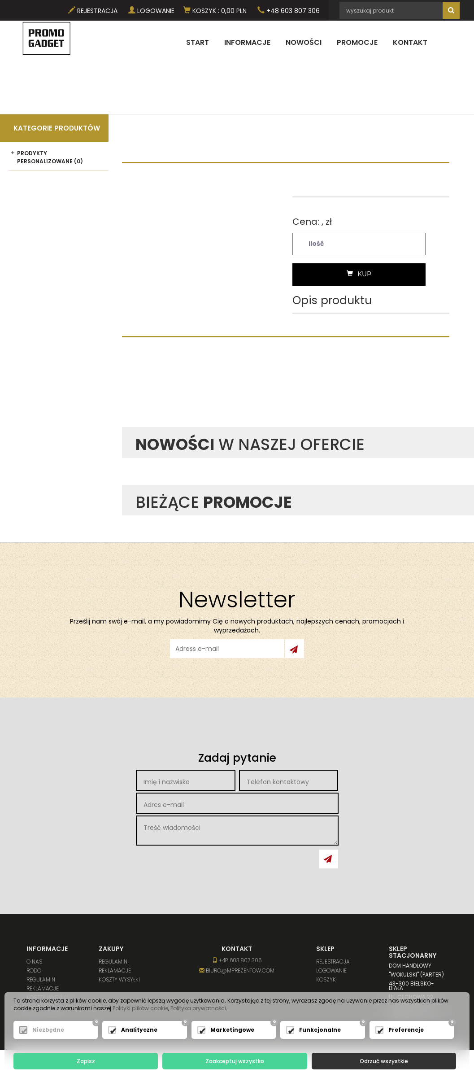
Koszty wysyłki (119, 979)
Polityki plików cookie (140, 1008)
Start (197, 42)
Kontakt (410, 42)
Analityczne (139, 1030)
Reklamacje (42, 988)
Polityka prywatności (198, 1008)
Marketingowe (232, 1030)
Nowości (304, 42)
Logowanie (151, 10)
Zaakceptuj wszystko (234, 1061)
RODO (33, 970)
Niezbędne (48, 1030)
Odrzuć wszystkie (384, 1061)
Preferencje (406, 1030)
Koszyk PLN (215, 10)
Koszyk (326, 979)
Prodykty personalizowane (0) (50, 157)
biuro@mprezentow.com (236, 970)
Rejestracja (92, 10)
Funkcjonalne (320, 1030)
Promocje (357, 42)
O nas (34, 961)
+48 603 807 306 (288, 10)
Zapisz (86, 1061)
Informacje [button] (247, 42)
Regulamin (40, 979)
